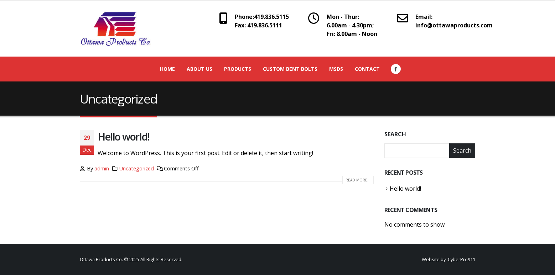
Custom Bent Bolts (290, 68)
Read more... (358, 180)
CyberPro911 (461, 259)
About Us (199, 68)
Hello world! (124, 136)
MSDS (336, 68)
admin (101, 168)
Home (167, 68)
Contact (367, 68)
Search (395, 134)
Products (237, 68)
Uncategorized (136, 168)
